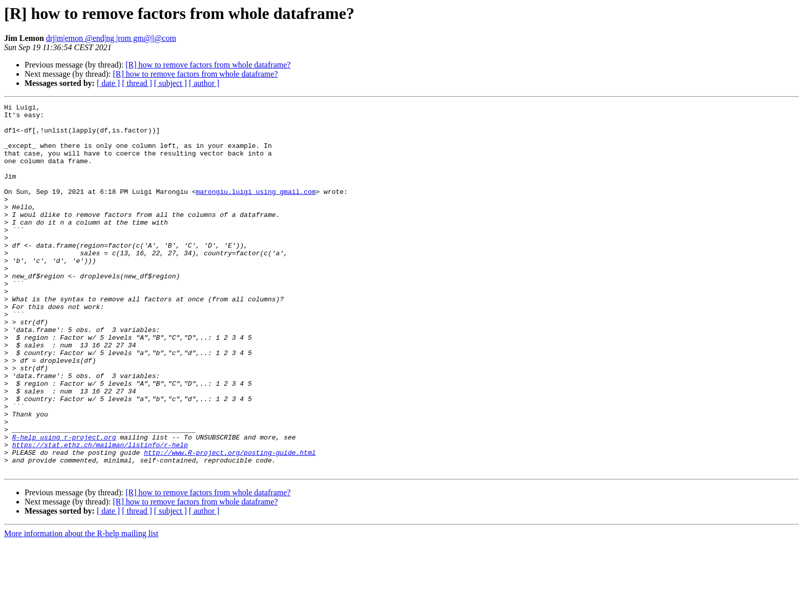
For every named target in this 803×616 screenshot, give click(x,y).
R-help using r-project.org (64, 504)
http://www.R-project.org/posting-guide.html (229, 522)
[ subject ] (170, 83)
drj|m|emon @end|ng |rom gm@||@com (111, 38)
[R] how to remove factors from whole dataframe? (207, 64)
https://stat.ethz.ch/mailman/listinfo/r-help (100, 513)
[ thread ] (137, 83)
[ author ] (204, 83)
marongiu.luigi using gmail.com (255, 209)
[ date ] (108, 83)
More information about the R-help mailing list (81, 607)
